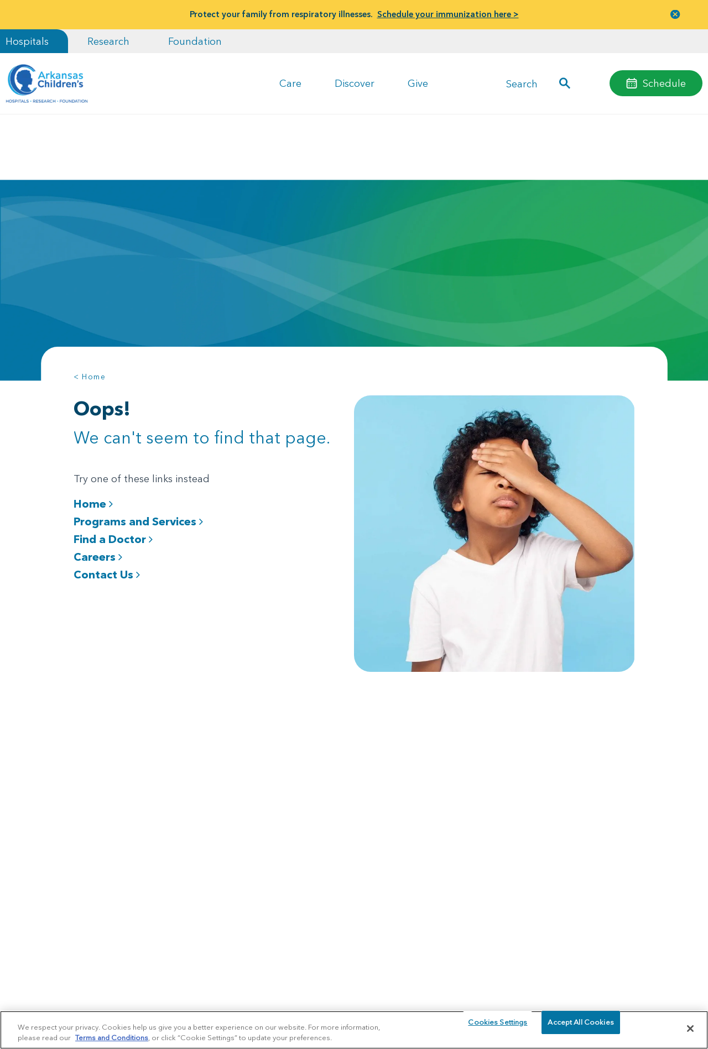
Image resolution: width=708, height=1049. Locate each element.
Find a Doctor (113, 539)
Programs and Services (138, 521)
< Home (90, 377)
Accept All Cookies (580, 1028)
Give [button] (418, 83)
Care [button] (290, 83)
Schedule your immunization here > (448, 14)
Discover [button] (354, 83)
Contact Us (107, 574)
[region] (354, 1029)
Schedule (664, 83)
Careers (98, 556)
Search (522, 83)
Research (108, 41)
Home (93, 503)
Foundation (195, 41)
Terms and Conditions (111, 1036)
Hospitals (27, 41)
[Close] (690, 1028)
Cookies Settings (497, 1028)
